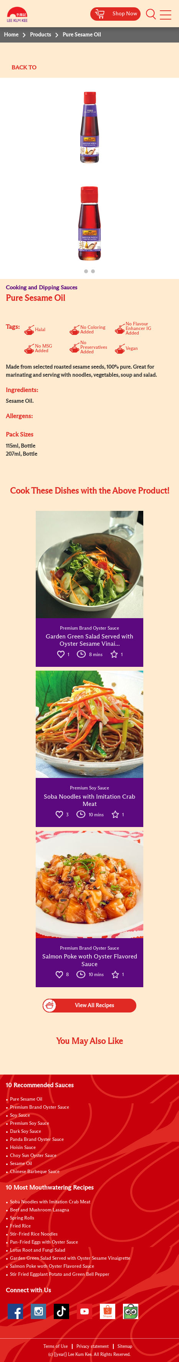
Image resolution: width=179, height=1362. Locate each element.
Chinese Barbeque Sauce (35, 1172)
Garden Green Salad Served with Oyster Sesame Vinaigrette (70, 1258)
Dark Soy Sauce (25, 1131)
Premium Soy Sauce (29, 1123)
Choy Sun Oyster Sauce (33, 1156)
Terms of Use (55, 1346)
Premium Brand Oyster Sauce (39, 1107)
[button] (151, 14)
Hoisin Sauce (23, 1147)
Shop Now (125, 13)
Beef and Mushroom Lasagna (39, 1210)
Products (40, 35)
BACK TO (24, 68)
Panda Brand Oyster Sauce (37, 1139)
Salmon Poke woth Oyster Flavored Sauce (52, 1266)
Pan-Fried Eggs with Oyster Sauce (44, 1242)
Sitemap (125, 1346)
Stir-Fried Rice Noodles (34, 1234)
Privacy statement (92, 1346)
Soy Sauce (20, 1115)
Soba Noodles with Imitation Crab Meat (50, 1202)
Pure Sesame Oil (26, 1099)
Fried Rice (20, 1226)
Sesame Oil (21, 1164)
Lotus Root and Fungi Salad (37, 1250)
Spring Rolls (22, 1218)
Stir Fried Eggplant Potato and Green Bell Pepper (59, 1274)
